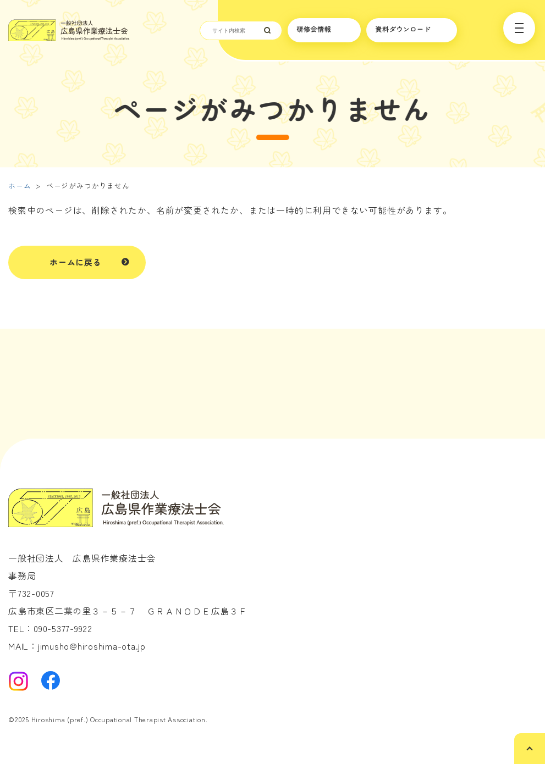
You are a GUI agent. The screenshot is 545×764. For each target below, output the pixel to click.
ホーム (19, 185)
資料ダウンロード (403, 30)
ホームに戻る (75, 262)
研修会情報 (313, 30)
